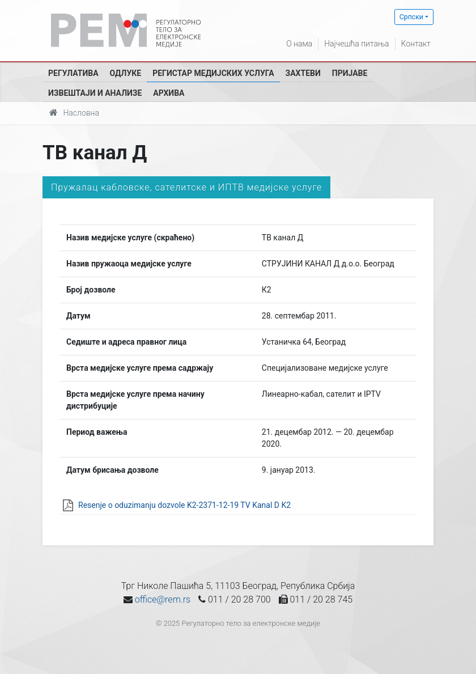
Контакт (416, 43)
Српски (411, 17)
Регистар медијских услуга (213, 73)
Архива (168, 93)
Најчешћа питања (356, 43)
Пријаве (350, 73)
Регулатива (73, 73)
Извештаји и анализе (95, 93)
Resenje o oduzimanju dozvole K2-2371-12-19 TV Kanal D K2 (184, 505)
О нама (299, 43)
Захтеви (303, 73)
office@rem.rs (162, 599)
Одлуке (126, 73)
